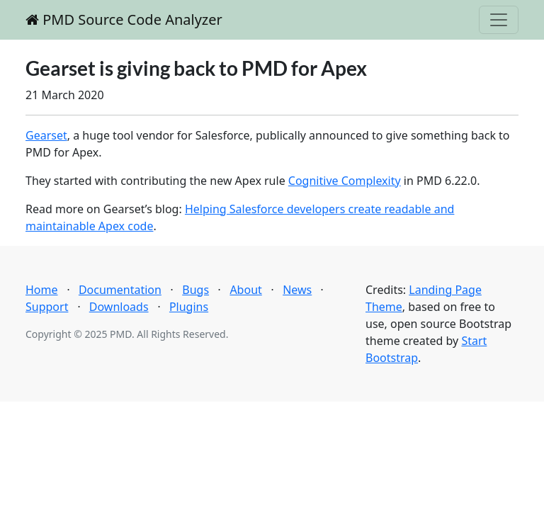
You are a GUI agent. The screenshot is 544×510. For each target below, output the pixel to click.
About (245, 290)
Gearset (46, 135)
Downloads (119, 306)
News (297, 290)
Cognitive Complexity (344, 180)
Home (42, 290)
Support (47, 306)
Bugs (195, 290)
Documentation (120, 290)
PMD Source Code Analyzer (124, 19)
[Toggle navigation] (498, 20)
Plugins (188, 306)
